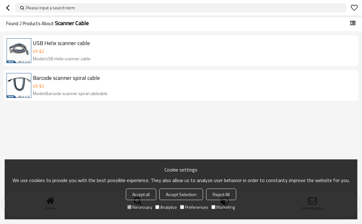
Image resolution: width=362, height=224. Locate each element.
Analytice (166, 207)
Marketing (223, 207)
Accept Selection (181, 194)
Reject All (221, 194)
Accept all (141, 194)
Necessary (139, 207)
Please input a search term (50, 7)
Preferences (194, 207)
